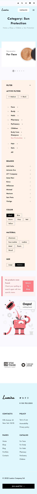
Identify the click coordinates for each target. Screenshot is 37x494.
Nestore (9, 193)
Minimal (9, 189)
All (12, 152)
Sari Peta (10, 197)
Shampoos (15, 135)
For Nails (23, 448)
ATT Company (11, 174)
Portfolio (5, 452)
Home (5, 28)
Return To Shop (28, 286)
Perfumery (15, 124)
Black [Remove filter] (24, 97)
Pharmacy (15, 119)
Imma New (10, 178)
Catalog (23, 10)
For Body (23, 445)
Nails (13, 115)
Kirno (8, 182)
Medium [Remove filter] (13, 97)
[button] (13, 71)
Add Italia (10, 166)
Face (13, 107)
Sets (13, 148)
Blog (4, 448)
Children (18, 28)
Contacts (5, 455)
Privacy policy (24, 427)
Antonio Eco (11, 170)
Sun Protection (16, 138)
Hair (13, 143)
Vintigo (9, 201)
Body (13, 111)
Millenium (10, 186)
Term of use (24, 420)
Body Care (15, 132)
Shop (11, 28)
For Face (11, 54)
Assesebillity (24, 423)
